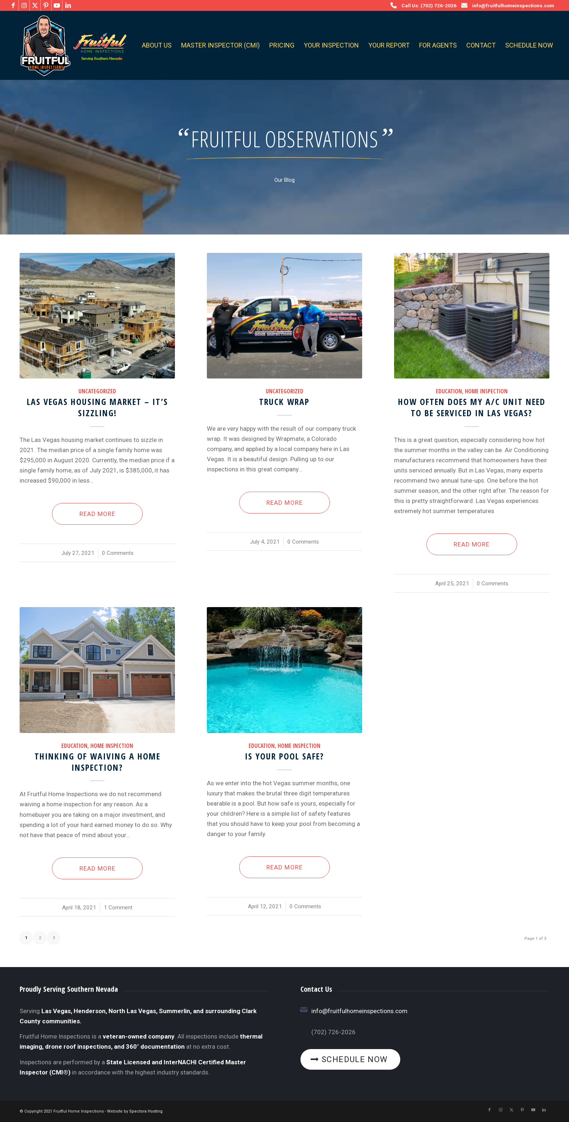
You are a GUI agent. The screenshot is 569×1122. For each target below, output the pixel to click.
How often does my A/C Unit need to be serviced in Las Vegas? (471, 407)
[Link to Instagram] (24, 5)
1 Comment (118, 907)
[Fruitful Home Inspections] (71, 45)
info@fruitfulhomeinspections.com (513, 5)
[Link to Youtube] (57, 5)
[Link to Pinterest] (46, 5)
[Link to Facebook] (13, 5)
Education (449, 391)
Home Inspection (486, 391)
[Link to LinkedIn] (67, 5)
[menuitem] (156, 45)
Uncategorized (97, 391)
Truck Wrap (284, 402)
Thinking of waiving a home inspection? (97, 761)
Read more (97, 513)
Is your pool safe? (284, 756)
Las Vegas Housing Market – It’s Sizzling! (97, 407)
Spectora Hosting (146, 1111)
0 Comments (118, 553)
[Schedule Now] (350, 1059)
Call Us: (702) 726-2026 (429, 5)
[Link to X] (35, 5)
